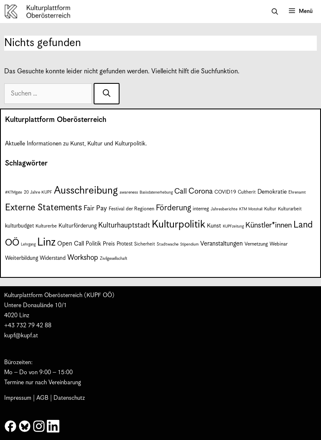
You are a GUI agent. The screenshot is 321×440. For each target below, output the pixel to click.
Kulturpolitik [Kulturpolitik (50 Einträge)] (178, 224)
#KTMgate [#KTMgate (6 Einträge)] (13, 192)
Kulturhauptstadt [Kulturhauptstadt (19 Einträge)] (124, 225)
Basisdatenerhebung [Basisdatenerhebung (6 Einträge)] (156, 192)
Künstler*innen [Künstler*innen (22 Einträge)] (268, 225)
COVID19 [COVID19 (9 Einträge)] (225, 192)
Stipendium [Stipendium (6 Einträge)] (189, 244)
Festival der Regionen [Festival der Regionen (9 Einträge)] (131, 209)
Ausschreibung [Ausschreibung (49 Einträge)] (86, 191)
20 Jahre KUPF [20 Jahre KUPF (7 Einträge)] (38, 192)
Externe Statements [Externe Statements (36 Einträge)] (43, 207)
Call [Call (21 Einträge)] (180, 191)
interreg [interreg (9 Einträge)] (201, 209)
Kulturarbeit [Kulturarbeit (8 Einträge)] (290, 209)
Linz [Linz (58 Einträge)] (46, 242)
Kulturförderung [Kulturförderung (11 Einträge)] (78, 226)
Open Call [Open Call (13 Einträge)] (70, 243)
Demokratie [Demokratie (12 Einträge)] (272, 192)
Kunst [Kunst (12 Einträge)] (214, 226)
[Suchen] (107, 93)
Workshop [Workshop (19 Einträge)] (82, 258)
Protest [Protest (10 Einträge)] (124, 244)
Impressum (17, 398)
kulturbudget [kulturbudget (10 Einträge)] (19, 226)
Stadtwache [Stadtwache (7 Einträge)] (167, 244)
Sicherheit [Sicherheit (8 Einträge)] (144, 244)
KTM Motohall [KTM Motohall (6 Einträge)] (250, 209)
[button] (274, 12)
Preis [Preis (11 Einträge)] (109, 244)
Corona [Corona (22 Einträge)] (201, 191)
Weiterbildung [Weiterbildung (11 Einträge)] (21, 258)
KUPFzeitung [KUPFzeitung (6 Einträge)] (233, 226)
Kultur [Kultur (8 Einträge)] (270, 209)
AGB (42, 398)
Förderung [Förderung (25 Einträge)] (173, 208)
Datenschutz (69, 398)
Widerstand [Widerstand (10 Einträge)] (53, 258)
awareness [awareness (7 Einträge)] (129, 192)
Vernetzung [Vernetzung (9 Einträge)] (256, 244)
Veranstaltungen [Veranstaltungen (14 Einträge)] (221, 243)
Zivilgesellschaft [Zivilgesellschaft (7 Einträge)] (113, 258)
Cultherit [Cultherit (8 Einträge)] (247, 192)
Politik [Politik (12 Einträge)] (93, 244)
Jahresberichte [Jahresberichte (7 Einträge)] (224, 209)
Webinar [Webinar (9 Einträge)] (279, 244)
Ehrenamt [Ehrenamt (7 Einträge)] (297, 192)
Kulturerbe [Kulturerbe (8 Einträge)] (46, 226)
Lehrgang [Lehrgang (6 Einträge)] (28, 244)
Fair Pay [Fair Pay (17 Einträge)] (95, 208)
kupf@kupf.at (21, 335)
